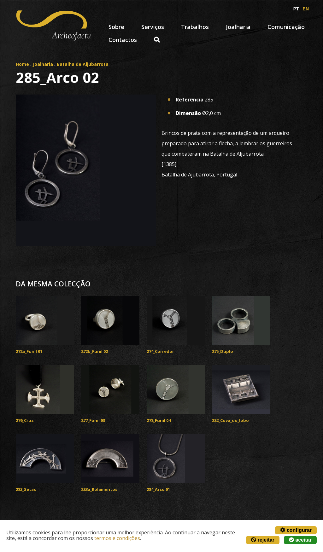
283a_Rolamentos (99, 489)
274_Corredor (160, 351)
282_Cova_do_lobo (230, 420)
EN (306, 9)
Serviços (152, 27)
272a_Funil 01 (29, 351)
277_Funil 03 (93, 420)
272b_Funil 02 (94, 351)
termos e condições (117, 538)
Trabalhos (195, 27)
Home (22, 64)
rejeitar (262, 540)
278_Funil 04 (159, 420)
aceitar (300, 540)
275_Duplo (222, 351)
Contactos (123, 39)
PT (296, 9)
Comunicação (286, 27)
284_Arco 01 (158, 489)
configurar (296, 530)
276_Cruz (25, 420)
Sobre (116, 27)
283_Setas (26, 489)
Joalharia (238, 27)
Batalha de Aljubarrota (83, 64)
